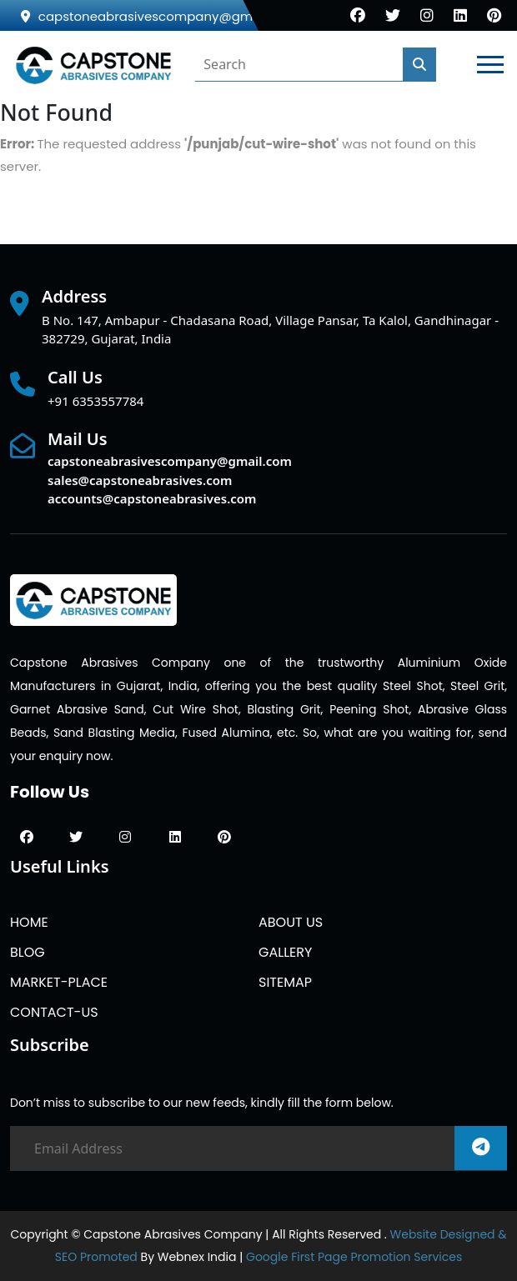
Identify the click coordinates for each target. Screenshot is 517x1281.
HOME (29, 922)
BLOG (27, 952)
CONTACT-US (54, 1012)
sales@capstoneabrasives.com (140, 480)
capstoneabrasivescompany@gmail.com (160, 16)
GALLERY (285, 952)
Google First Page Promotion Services (354, 1256)
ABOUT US (290, 922)
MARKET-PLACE (59, 982)
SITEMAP (285, 982)
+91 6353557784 (95, 401)
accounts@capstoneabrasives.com (152, 498)
